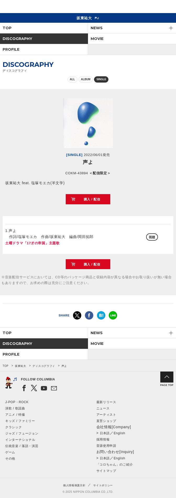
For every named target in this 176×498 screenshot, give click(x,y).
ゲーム (10, 452)
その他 (10, 458)
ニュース (103, 408)
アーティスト (106, 414)
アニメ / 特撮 (15, 414)
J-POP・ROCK (17, 402)
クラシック (13, 427)
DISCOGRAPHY (17, 38)
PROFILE (11, 49)
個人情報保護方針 (74, 485)
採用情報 (103, 439)
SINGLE (101, 79)
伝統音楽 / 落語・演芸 (21, 446)
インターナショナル (20, 440)
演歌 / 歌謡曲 (15, 408)
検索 (153, 7)
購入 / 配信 (92, 199)
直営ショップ (106, 421)
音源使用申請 (106, 446)
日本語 (105, 433)
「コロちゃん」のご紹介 (114, 464)
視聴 (152, 237)
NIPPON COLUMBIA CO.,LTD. (29, 7)
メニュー (167, 7)
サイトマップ (106, 471)
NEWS (97, 28)
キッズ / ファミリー (20, 421)
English (119, 433)
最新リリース (106, 402)
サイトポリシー (103, 485)
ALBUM (85, 79)
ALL (72, 79)
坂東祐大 (20, 365)
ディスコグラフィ (43, 365)
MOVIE (97, 38)
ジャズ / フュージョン (21, 433)
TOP (7, 28)
